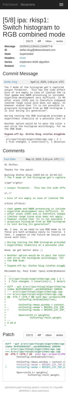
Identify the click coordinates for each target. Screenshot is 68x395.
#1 (62, 159)
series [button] (59, 41)
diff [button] (39, 41)
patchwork (10, 387)
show (23, 57)
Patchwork (10, 4)
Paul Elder (10, 159)
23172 (29, 41)
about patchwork (40, 390)
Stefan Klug (10, 81)
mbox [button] (48, 41)
